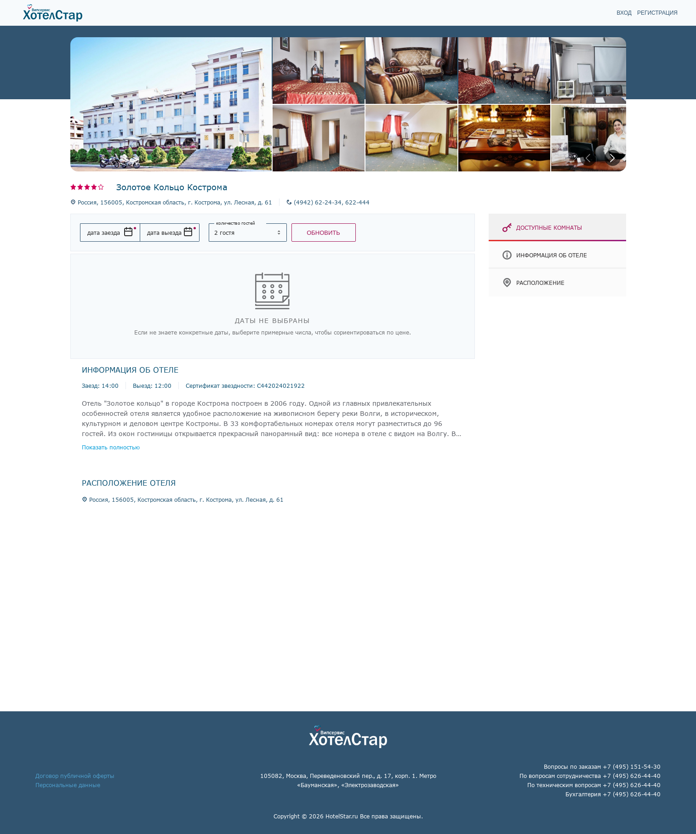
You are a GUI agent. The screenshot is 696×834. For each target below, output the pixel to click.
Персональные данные (67, 785)
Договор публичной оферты (74, 775)
